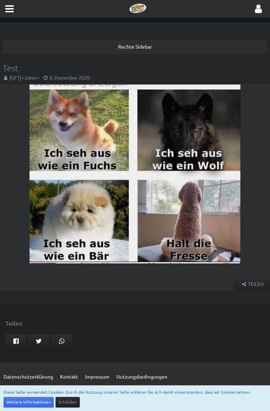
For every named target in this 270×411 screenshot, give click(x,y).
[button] (9, 8)
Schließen (67, 402)
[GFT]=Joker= (24, 77)
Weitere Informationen (28, 402)
